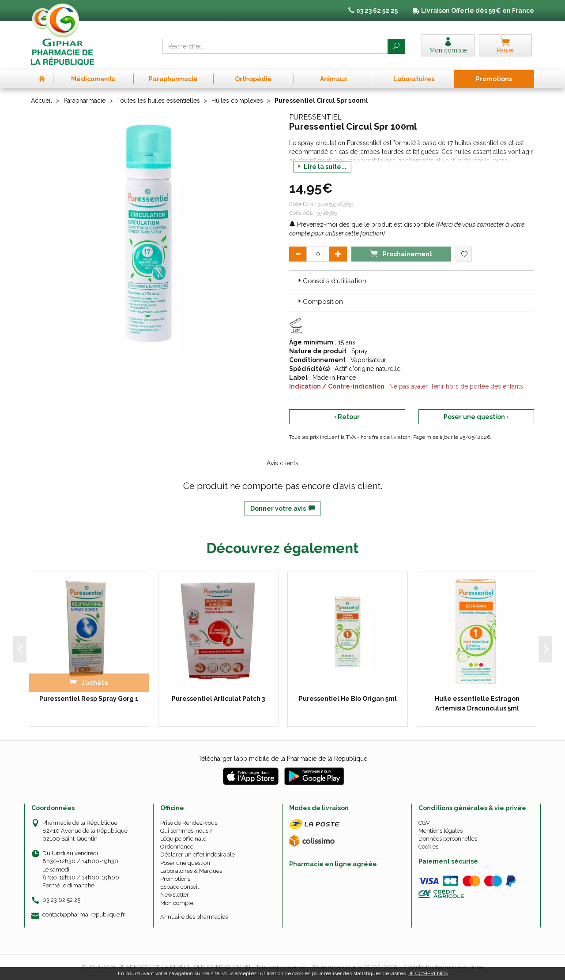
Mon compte (176, 903)
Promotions (175, 878)
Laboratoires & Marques (191, 871)
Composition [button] (319, 302)
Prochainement (401, 253)
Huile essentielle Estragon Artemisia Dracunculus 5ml (477, 703)
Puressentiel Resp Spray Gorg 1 (89, 698)
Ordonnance (176, 846)
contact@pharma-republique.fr (83, 915)
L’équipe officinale (183, 838)
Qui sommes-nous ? (186, 830)
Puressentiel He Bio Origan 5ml (348, 698)
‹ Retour (347, 416)
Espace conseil (179, 886)
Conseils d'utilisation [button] (331, 281)
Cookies (428, 846)
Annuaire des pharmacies (194, 916)
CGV (424, 822)
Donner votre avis (282, 508)
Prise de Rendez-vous (188, 822)
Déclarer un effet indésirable (197, 854)
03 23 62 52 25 (61, 900)
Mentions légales (440, 830)
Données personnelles (447, 838)
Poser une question (185, 863)
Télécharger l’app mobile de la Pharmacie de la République (282, 758)
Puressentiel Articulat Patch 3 (218, 698)
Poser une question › (476, 416)
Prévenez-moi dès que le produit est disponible (361, 224)
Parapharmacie (84, 100)
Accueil (41, 100)
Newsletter (174, 894)
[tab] (412, 280)
